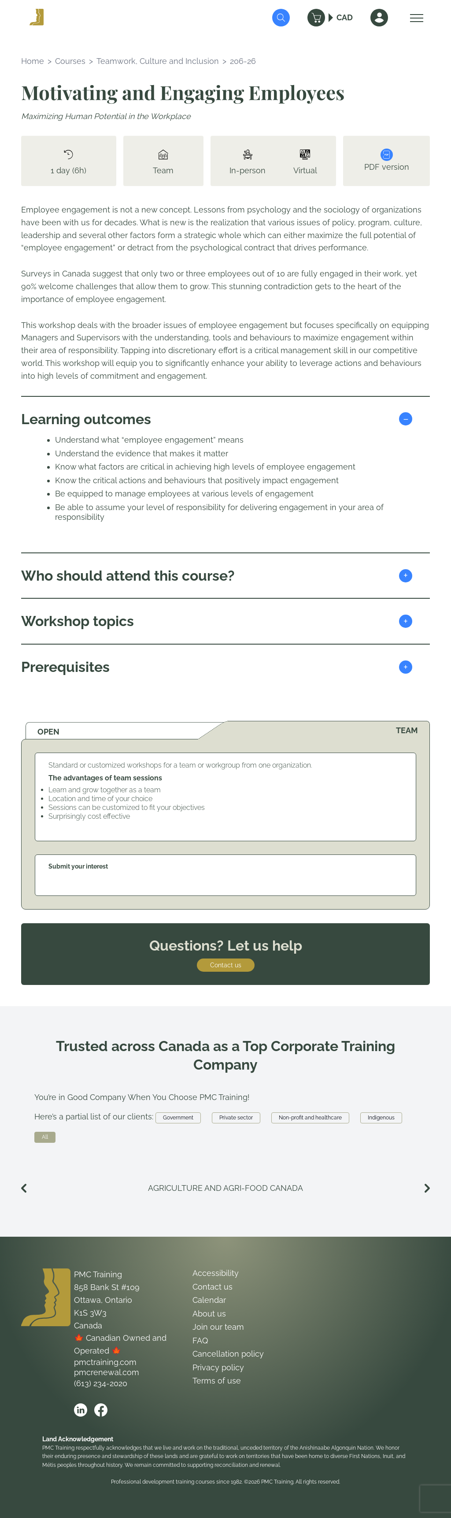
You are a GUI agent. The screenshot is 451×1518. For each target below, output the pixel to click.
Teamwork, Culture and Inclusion (157, 61)
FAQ (200, 1340)
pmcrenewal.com (106, 1372)
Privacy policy (218, 1367)
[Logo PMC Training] (36, 17)
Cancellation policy (228, 1353)
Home (32, 61)
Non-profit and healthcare (310, 1118)
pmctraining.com (105, 1362)
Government (178, 1118)
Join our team (218, 1327)
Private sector (236, 1118)
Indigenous (381, 1118)
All (45, 1137)
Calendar (209, 1300)
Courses (70, 61)
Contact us (225, 965)
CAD (344, 17)
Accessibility (215, 1273)
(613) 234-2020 (100, 1383)
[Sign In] (379, 17)
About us (209, 1313)
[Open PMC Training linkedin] (80, 1410)
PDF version (386, 160)
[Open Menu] (414, 17)
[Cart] (316, 17)
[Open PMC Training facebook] (100, 1410)
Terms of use (216, 1380)
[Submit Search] (281, 17)
